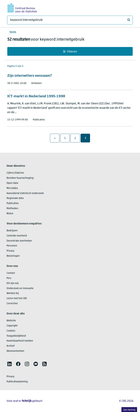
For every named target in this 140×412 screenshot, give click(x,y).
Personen (12, 246)
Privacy (10, 251)
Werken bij (13, 293)
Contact (11, 273)
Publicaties (13, 203)
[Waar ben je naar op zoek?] (70, 20)
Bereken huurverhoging (20, 178)
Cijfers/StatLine (15, 173)
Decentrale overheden (19, 241)
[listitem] (9, 364)
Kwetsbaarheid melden (20, 341)
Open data (12, 183)
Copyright (12, 326)
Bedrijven (12, 230)
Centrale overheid (17, 236)
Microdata (12, 188)
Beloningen (13, 256)
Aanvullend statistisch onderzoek (25, 193)
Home (12, 32)
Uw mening (129, 410)
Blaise (10, 213)
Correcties (12, 303)
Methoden (12, 208)
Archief (11, 346)
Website (11, 320)
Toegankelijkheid (16, 336)
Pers (9, 278)
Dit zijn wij (13, 283)
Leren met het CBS (17, 298)
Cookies (11, 331)
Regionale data (15, 198)
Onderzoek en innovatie (20, 288)
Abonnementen (15, 351)
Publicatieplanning (17, 381)
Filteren (70, 51)
